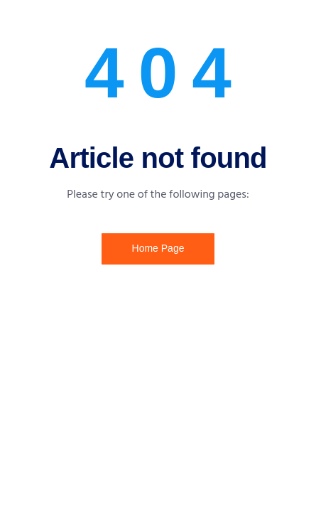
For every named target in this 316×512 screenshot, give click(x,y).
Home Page (158, 248)
